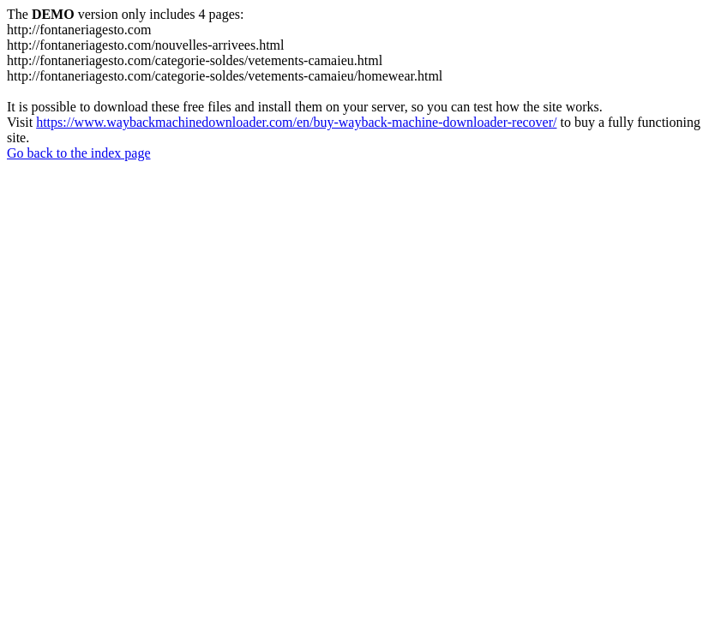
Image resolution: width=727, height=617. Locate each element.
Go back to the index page (79, 153)
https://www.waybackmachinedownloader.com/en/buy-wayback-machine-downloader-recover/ (296, 122)
